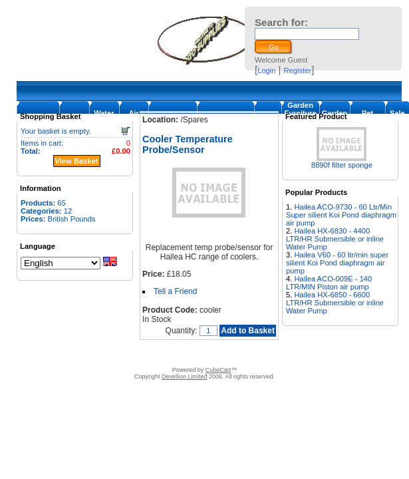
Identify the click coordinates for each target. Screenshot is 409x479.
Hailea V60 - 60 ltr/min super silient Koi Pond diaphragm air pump (337, 263)
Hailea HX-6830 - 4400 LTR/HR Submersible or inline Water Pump (335, 239)
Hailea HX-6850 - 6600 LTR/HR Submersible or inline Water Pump (335, 303)
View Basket (76, 161)
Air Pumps (134, 117)
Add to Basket (248, 330)
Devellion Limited (184, 376)
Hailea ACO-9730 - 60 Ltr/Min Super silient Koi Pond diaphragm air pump (341, 215)
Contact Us (142, 353)
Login (266, 71)
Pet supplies (367, 117)
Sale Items (397, 117)
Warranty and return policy (282, 353)
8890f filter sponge (341, 165)
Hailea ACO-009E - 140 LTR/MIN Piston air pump (329, 283)
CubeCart (218, 370)
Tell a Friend (175, 291)
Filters (268, 117)
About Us (102, 353)
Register (298, 71)
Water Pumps (104, 117)
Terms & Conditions (199, 353)
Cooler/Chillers (225, 117)
